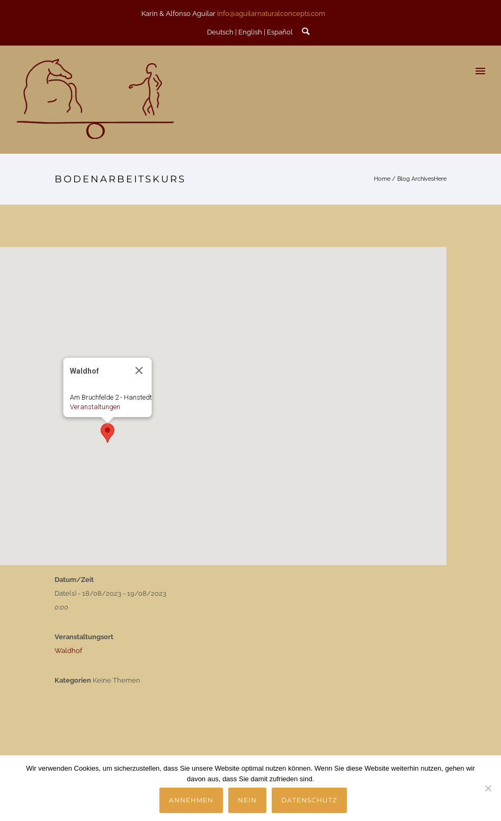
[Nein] (487, 788)
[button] (107, 433)
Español (280, 32)
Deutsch (220, 32)
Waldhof (68, 651)
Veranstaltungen (95, 407)
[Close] (139, 370)
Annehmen (191, 800)
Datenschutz (309, 800)
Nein (247, 800)
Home (382, 178)
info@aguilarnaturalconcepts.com (271, 13)
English (250, 32)
